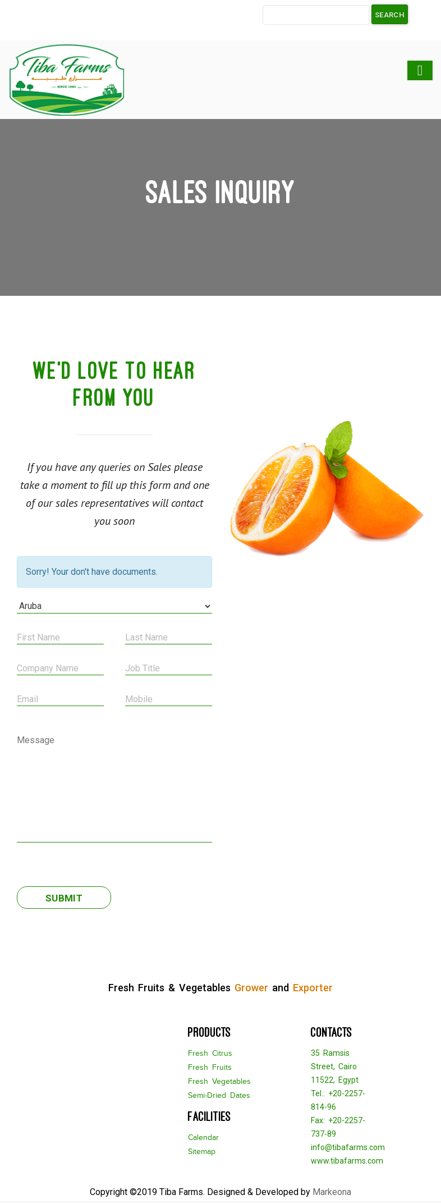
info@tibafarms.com (348, 1147)
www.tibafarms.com (347, 1160)
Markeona (332, 1192)
